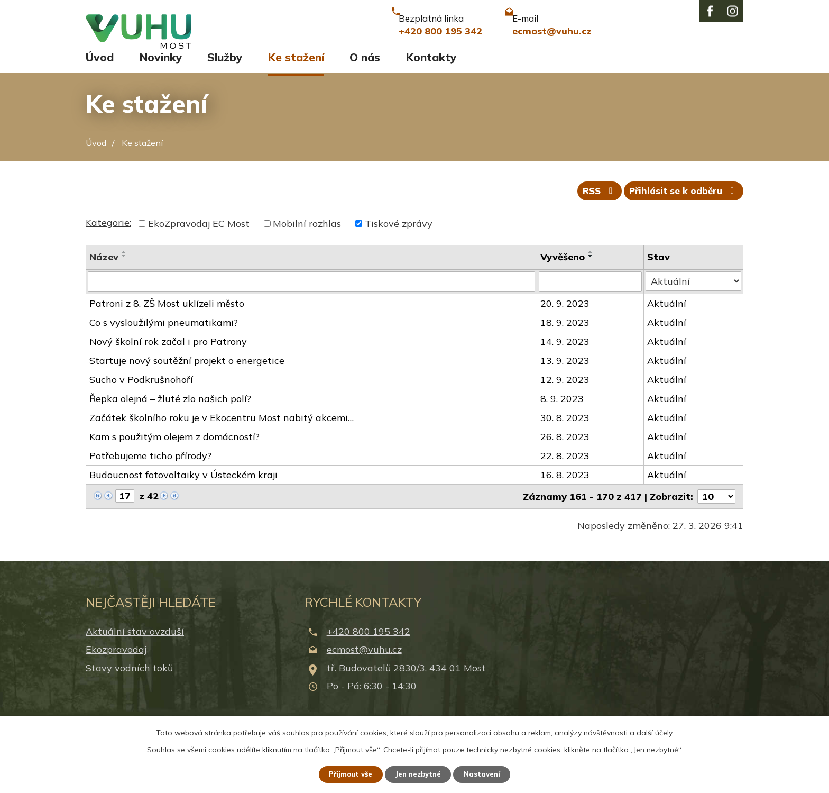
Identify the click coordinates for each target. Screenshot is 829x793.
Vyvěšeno (563, 271)
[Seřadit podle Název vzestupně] (124, 265)
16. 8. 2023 (566, 488)
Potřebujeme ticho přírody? (150, 469)
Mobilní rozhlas (307, 237)
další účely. (655, 731)
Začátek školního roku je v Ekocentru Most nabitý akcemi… (221, 431)
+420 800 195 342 (368, 645)
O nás (364, 67)
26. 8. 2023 (566, 450)
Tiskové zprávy (398, 237)
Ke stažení (296, 67)
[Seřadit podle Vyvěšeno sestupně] (591, 270)
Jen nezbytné (419, 773)
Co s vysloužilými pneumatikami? (163, 336)
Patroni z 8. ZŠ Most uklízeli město (166, 317)
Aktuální (667, 317)
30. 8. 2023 (566, 431)
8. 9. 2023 (563, 412)
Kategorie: (108, 236)
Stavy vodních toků (129, 680)
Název (103, 271)
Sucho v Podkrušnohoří (141, 393)
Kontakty (431, 67)
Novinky (161, 67)
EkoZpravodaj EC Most (199, 237)
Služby (224, 67)
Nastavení (488, 773)
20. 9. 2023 (566, 317)
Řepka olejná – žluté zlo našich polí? (170, 412)
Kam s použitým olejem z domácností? (174, 450)
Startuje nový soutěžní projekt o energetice (186, 374)
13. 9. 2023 (566, 374)
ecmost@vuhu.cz (364, 663)
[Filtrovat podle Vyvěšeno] (591, 295)
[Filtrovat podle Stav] (693, 294)
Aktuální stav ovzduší (135, 645)
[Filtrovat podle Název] (312, 295)
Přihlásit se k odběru (681, 204)
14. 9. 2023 (566, 355)
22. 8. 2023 (566, 469)
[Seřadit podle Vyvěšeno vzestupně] (591, 265)
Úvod (100, 67)
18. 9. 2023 (566, 336)
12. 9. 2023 (566, 393)
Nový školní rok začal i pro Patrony (168, 355)
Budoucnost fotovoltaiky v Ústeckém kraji (183, 488)
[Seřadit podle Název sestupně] (124, 270)
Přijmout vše (345, 773)
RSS (591, 204)
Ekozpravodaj (116, 663)
